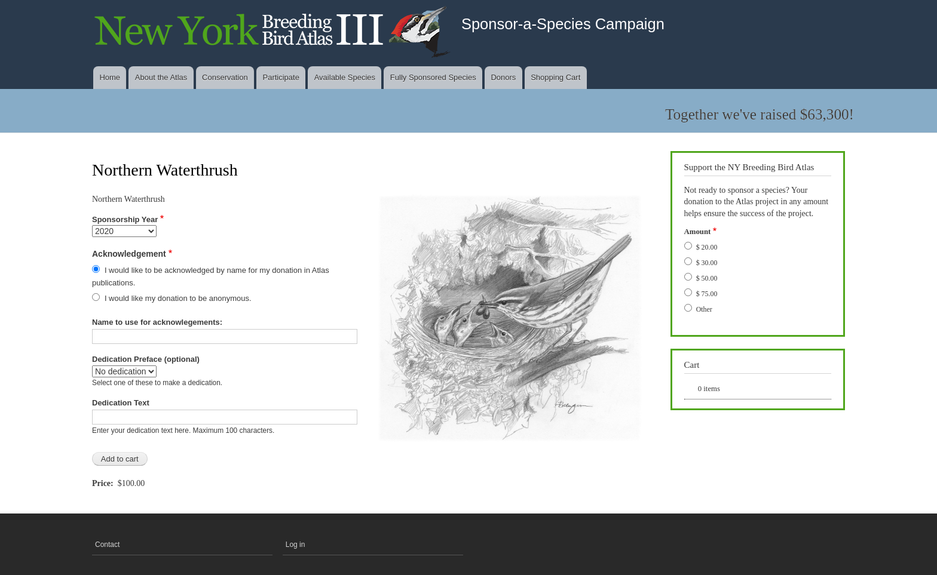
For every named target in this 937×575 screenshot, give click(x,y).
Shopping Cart (555, 77)
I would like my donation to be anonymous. (178, 298)
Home (109, 77)
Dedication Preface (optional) (146, 359)
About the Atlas (161, 77)
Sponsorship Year (125, 219)
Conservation (225, 77)
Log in (295, 544)
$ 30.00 (707, 263)
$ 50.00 (707, 278)
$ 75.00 (707, 294)
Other (704, 309)
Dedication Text (120, 402)
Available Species (344, 77)
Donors (503, 77)
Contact (107, 544)
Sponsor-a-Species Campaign (563, 24)
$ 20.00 (707, 247)
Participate (280, 77)
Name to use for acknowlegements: (157, 322)
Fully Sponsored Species (433, 77)
